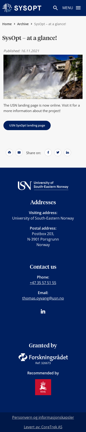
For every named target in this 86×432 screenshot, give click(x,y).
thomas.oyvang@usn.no (43, 298)
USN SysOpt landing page (27, 125)
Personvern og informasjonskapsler (43, 417)
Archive (23, 24)
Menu (72, 7)
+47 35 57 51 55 (43, 282)
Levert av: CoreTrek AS (43, 426)
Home (7, 24)
